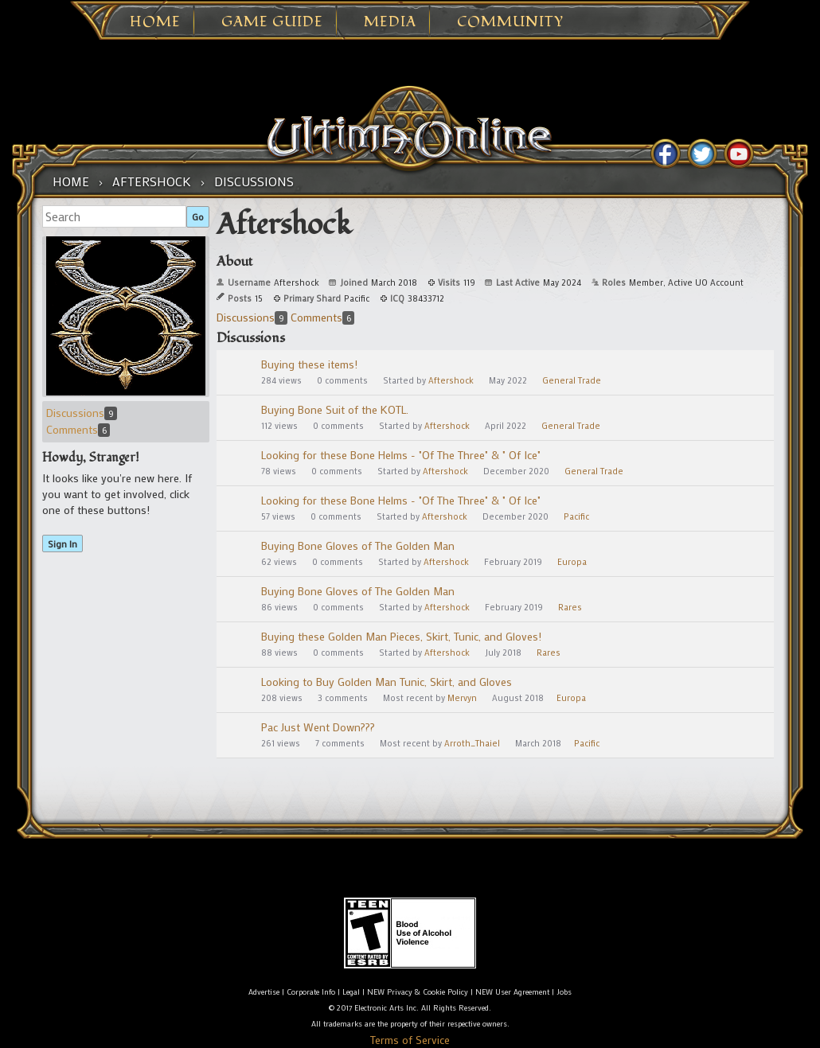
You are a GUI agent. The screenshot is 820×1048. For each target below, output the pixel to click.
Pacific (576, 516)
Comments (78, 429)
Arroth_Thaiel (472, 743)
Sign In (62, 543)
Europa (572, 561)
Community (510, 22)
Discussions (81, 412)
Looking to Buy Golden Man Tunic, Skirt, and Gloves (386, 681)
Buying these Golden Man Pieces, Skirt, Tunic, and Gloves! (401, 636)
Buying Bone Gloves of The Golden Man (358, 545)
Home (155, 22)
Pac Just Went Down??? (318, 726)
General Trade (571, 380)
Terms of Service (410, 1039)
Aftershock (451, 380)
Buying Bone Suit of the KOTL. (334, 409)
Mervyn (462, 697)
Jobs (564, 992)
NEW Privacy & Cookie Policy (417, 992)
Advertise (263, 992)
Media (390, 22)
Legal (351, 992)
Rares (570, 607)
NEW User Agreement (512, 992)
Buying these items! (309, 364)
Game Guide (272, 22)
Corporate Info (311, 992)
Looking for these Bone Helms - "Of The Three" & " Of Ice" (401, 454)
